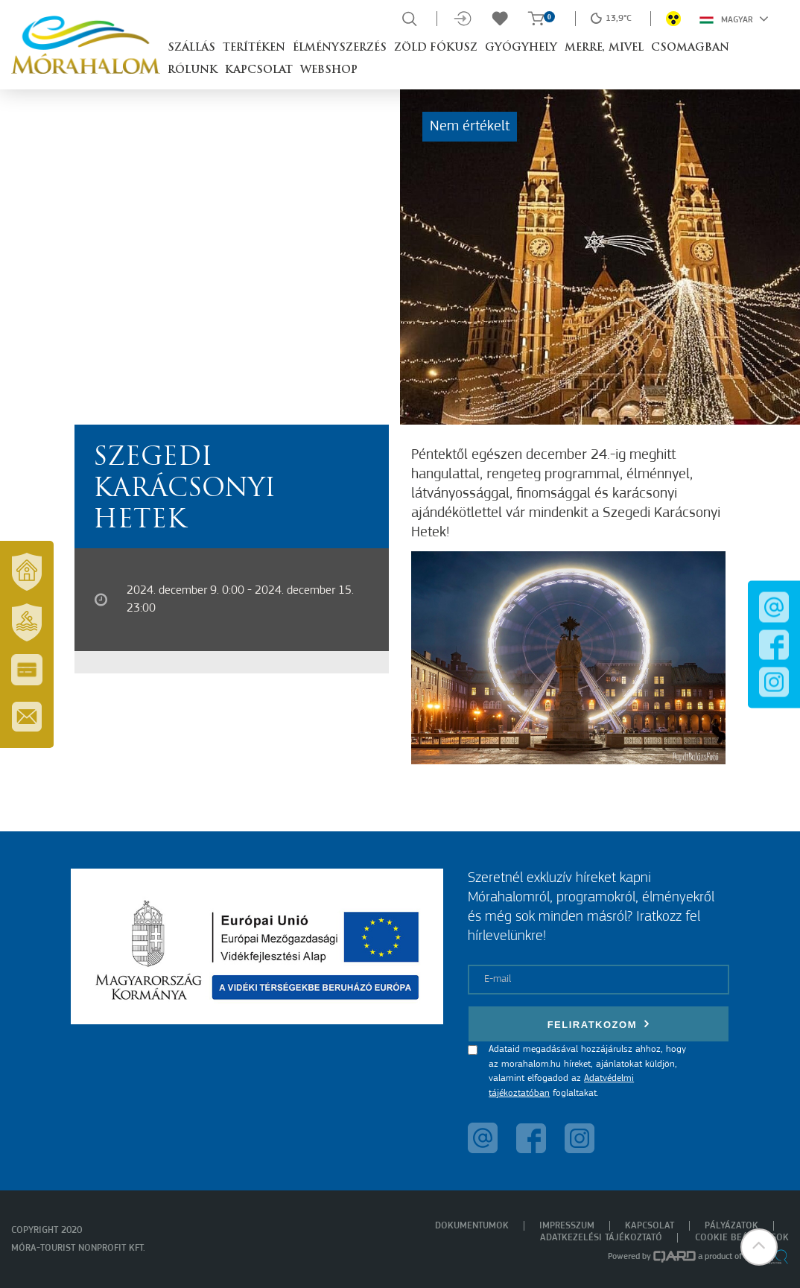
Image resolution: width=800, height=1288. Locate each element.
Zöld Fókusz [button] (435, 48)
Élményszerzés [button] (340, 48)
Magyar (734, 18)
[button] (759, 1247)
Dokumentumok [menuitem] (472, 1226)
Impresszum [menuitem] (566, 1226)
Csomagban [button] (690, 48)
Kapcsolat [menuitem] (649, 1226)
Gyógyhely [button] (521, 48)
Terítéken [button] (254, 48)
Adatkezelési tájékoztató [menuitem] (601, 1238)
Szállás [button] (191, 48)
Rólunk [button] (193, 70)
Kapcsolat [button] (259, 70)
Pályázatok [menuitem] (731, 1226)
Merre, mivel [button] (604, 48)
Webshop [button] (329, 70)
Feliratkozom (598, 1024)
